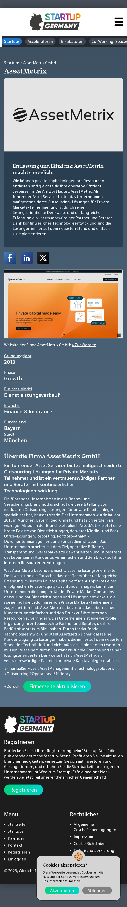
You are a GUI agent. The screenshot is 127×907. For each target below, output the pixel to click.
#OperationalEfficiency (49, 673)
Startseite (17, 824)
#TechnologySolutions (94, 668)
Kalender (16, 838)
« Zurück (11, 686)
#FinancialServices (20, 668)
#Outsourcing (16, 673)
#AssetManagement (55, 668)
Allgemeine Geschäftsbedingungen (95, 827)
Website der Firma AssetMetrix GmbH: (50, 344)
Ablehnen (97, 890)
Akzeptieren (62, 890)
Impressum (83, 836)
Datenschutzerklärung (94, 850)
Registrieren (23, 790)
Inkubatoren (72, 41)
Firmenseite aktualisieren (57, 686)
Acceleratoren (40, 41)
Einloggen (17, 859)
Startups (12, 41)
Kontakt (15, 845)
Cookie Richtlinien (90, 843)
